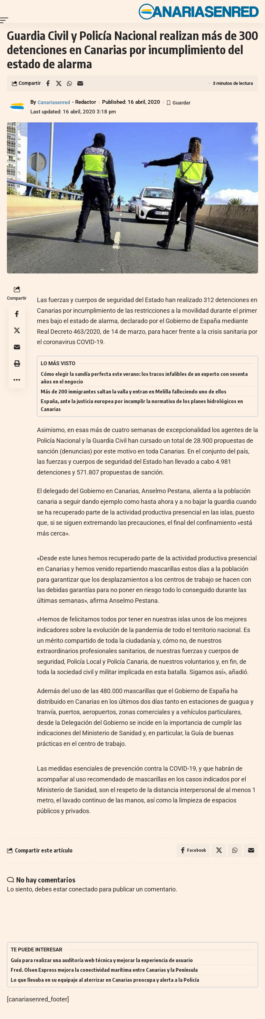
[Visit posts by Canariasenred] (17, 107)
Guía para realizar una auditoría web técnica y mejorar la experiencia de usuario (102, 960)
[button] (6, 20)
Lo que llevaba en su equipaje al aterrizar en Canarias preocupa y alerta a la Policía (105, 980)
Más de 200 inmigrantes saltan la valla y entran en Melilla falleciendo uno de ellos (133, 391)
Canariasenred (54, 102)
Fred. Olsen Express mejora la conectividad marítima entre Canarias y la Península (104, 970)
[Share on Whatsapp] (69, 83)
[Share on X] (58, 83)
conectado (83, 889)
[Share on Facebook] (48, 83)
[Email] (80, 83)
